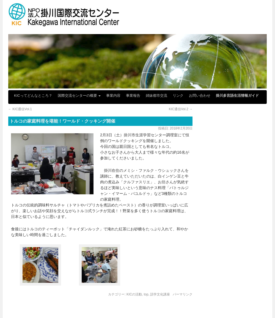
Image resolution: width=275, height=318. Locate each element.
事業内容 (113, 95)
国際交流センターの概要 (79, 95)
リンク (178, 95)
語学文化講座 (160, 294)
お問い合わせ (199, 95)
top (146, 294)
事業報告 (133, 95)
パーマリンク (183, 294)
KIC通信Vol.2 (181, 109)
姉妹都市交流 (156, 95)
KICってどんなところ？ (33, 95)
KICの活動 (134, 294)
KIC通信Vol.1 (20, 109)
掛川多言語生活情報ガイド (237, 95)
